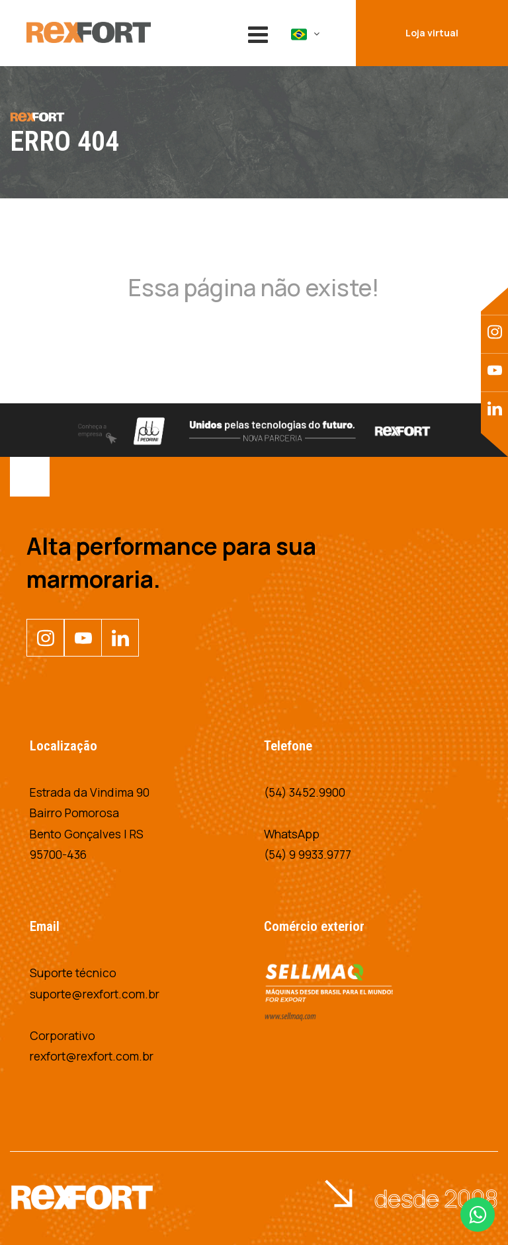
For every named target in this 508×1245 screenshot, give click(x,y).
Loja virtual (431, 32)
